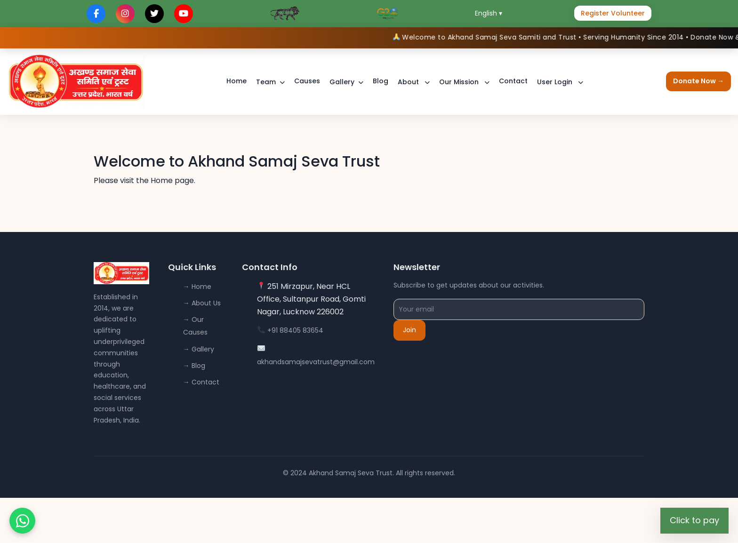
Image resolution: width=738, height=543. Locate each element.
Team (266, 82)
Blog (380, 81)
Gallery (341, 82)
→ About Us (202, 303)
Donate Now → (698, 81)
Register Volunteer (613, 13)
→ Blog (194, 365)
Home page (172, 180)
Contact (513, 81)
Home (236, 81)
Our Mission (460, 82)
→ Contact (201, 382)
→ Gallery (198, 349)
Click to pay (694, 520)
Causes (307, 81)
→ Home (197, 286)
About (409, 82)
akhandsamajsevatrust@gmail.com (316, 362)
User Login (555, 82)
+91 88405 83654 (295, 330)
